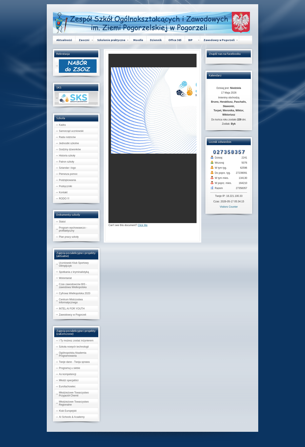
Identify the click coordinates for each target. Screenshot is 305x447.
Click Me (142, 225)
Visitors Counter (229, 206)
